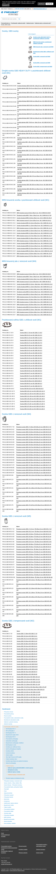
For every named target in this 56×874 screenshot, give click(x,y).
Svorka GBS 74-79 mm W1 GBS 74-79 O (31, 378)
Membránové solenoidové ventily (11, 720)
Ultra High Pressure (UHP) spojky (13, 757)
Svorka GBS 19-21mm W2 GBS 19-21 (27, 636)
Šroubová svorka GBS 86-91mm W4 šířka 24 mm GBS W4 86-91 (33, 470)
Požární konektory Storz (11, 759)
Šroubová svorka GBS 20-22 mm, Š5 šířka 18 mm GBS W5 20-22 (33, 531)
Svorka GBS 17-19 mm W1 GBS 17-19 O (31, 332)
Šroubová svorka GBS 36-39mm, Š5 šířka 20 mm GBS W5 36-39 (33, 544)
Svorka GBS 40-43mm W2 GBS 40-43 (27, 654)
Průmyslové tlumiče (8, 797)
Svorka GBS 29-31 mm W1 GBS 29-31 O (31, 350)
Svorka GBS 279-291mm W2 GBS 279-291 (28, 702)
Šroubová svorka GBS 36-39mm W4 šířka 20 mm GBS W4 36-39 (33, 442)
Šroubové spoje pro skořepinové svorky (15, 778)
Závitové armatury (40, 849)
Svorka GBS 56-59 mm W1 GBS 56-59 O (31, 368)
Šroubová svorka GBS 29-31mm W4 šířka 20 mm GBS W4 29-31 (33, 437)
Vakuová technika (8, 793)
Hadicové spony (10, 765)
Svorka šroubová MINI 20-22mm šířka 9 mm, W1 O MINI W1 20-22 (34, 248)
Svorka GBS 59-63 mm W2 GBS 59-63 (27, 664)
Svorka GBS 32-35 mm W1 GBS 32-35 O (31, 353)
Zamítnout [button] (41, 3)
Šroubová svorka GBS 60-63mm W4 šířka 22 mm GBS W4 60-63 (33, 457)
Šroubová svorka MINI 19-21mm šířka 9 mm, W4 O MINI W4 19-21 (34, 307)
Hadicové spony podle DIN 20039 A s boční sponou (20, 767)
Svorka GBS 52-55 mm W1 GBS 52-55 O (31, 365)
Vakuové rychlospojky (11, 763)
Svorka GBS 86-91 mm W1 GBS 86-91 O (31, 383)
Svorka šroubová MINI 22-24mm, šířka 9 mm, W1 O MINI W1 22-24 (35, 251)
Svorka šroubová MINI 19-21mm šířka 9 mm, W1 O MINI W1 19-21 (34, 246)
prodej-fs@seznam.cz (6, 864)
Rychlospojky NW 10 (10, 736)
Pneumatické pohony (9, 713)
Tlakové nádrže (7, 807)
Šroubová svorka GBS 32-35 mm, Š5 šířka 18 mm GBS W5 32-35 (33, 541)
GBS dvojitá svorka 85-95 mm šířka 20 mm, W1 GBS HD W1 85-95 (35, 131)
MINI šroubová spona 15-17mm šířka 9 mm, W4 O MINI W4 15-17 (34, 297)
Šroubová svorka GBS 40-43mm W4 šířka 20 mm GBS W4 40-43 (33, 444)
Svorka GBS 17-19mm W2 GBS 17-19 (27, 633)
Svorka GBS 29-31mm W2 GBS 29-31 (27, 646)
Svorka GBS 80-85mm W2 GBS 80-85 (27, 674)
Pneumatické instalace (9, 809)
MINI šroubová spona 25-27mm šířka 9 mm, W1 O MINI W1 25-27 (34, 256)
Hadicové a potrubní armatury (11, 722)
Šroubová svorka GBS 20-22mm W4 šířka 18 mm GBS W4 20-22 (33, 429)
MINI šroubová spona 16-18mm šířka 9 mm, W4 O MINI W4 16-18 (34, 299)
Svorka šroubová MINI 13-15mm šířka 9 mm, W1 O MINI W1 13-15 (34, 230)
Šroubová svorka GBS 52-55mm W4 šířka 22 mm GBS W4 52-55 (33, 452)
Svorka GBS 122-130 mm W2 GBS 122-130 (28, 682)
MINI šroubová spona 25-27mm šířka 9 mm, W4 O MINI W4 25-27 (34, 314)
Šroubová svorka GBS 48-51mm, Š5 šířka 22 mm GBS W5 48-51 (33, 552)
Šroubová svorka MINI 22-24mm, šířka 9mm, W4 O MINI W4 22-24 (34, 309)
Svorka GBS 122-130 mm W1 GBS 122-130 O (32, 393)
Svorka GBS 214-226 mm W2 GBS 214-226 (28, 692)
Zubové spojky (9, 755)
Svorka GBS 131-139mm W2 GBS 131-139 (28, 684)
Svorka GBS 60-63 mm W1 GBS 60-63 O (31, 370)
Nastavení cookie (5, 870)
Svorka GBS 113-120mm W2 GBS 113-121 (28, 679)
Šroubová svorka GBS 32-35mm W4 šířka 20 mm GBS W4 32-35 (33, 439)
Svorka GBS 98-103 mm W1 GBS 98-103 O (31, 388)
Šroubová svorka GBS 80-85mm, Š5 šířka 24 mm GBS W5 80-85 (33, 569)
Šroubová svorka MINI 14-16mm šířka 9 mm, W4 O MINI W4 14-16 (34, 294)
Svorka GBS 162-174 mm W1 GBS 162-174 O (32, 401)
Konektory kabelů (23, 849)
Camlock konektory (10, 753)
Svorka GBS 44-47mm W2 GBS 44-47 (27, 656)
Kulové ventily (39, 852)
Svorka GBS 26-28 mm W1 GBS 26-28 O (31, 345)
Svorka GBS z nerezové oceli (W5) (41, 62)
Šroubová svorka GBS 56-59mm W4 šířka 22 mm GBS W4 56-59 (33, 455)
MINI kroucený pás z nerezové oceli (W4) (43, 46)
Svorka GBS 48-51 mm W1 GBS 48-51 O (31, 363)
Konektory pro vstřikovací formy (13, 747)
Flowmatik (6, 789)
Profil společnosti (5, 834)
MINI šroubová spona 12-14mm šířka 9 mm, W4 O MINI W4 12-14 (34, 289)
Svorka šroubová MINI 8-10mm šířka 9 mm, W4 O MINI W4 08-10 (34, 279)
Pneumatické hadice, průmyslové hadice (13, 787)
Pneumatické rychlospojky (12, 738)
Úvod (2, 833)
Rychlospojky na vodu (11, 745)
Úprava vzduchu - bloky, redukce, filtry (13, 783)
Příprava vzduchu (23, 852)
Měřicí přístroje (7, 817)
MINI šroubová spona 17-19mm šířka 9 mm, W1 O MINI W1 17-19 (34, 240)
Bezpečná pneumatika (9, 819)
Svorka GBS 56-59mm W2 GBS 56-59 (27, 661)
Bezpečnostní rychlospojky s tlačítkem (15, 742)
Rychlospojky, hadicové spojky (11, 726)
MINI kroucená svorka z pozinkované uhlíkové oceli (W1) (42, 42)
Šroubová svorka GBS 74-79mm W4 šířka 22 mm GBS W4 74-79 (33, 465)
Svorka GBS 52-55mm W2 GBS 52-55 (27, 659)
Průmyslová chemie (8, 711)
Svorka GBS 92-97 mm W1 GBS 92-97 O (31, 386)
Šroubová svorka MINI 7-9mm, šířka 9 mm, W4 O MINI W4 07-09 (34, 276)
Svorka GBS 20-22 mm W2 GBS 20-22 (27, 638)
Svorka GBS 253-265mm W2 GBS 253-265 (28, 699)
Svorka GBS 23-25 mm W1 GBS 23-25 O (31, 340)
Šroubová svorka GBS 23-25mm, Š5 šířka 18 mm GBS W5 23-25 (33, 534)
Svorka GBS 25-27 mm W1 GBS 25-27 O (31, 343)
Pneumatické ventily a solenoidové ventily (13, 718)
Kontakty (3, 836)
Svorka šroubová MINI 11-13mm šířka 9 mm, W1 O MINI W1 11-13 (34, 225)
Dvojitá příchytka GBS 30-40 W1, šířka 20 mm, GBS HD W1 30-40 (35, 85)
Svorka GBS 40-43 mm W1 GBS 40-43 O (31, 358)
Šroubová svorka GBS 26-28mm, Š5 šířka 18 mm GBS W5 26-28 (33, 536)
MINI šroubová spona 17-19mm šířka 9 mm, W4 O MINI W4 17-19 (34, 302)
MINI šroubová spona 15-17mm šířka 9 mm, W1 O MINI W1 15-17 (34, 235)
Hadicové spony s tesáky (14, 772)
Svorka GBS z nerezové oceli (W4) (41, 56)
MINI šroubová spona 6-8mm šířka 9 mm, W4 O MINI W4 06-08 (34, 274)
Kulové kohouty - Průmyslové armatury (13, 785)
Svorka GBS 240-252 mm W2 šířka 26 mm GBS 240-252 (32, 697)
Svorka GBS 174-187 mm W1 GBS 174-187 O (32, 404)
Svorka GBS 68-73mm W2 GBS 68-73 (27, 671)
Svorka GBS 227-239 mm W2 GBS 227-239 (28, 694)
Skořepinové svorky (13, 769)
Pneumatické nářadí (8, 811)
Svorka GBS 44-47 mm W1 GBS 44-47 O (31, 360)
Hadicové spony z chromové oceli (16, 774)
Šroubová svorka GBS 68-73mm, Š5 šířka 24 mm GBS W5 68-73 (33, 564)
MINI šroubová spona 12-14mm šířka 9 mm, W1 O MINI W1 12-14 (34, 228)
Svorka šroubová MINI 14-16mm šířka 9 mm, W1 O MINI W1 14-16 (34, 233)
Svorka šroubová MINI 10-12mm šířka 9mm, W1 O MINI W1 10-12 (34, 223)
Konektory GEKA (10, 751)
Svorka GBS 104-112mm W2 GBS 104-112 (28, 677)
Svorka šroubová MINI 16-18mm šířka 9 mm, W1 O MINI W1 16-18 (34, 238)
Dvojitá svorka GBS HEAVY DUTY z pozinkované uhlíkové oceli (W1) (42, 37)
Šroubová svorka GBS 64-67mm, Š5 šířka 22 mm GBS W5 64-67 (33, 562)
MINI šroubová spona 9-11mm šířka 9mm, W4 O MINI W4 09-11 (34, 281)
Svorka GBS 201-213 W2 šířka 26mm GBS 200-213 (30, 689)
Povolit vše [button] (49, 3)
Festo (5, 791)
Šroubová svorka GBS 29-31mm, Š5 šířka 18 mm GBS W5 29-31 (33, 539)
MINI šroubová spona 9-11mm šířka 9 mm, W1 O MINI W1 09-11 (34, 220)
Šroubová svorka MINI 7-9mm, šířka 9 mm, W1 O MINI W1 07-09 (34, 215)
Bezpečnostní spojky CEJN (12, 734)
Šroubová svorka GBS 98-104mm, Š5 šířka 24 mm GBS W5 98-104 (34, 577)
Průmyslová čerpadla (9, 815)
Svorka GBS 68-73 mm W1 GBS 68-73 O (31, 376)
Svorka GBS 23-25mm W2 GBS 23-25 (27, 641)
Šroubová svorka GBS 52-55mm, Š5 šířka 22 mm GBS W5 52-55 (33, 554)
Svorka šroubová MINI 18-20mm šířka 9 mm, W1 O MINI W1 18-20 (34, 243)
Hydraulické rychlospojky (11, 740)
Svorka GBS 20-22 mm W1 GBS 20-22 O (31, 335)
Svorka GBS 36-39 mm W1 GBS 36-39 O (31, 355)
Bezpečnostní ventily (9, 805)
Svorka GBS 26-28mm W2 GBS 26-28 (27, 643)
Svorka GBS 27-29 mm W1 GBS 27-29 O (31, 348)
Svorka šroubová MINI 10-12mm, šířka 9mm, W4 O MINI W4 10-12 (34, 284)
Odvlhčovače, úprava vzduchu (11, 803)
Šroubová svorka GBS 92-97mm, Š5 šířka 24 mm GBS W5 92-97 (33, 574)
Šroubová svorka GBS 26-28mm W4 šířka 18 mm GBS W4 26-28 (33, 434)
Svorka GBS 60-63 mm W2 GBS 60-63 (27, 666)
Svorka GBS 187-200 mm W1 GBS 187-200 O (32, 406)
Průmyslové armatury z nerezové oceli (13, 781)
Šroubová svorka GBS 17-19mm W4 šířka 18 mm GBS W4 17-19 (33, 427)
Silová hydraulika (8, 821)
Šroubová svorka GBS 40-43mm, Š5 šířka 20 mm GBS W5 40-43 (33, 546)
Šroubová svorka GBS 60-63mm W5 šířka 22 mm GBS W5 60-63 (33, 559)
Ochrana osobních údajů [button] (27, 3)
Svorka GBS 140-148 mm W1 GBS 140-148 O (32, 398)
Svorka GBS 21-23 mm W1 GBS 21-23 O (31, 337)
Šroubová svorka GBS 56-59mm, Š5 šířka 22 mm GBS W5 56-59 (33, 557)
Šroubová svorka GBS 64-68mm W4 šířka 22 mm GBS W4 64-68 (33, 460)
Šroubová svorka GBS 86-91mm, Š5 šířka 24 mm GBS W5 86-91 (33, 572)
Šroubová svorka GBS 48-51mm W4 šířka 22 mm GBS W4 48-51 (33, 449)
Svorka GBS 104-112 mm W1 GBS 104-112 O (32, 391)
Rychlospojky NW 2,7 (11, 728)
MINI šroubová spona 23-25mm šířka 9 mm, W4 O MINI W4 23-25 (34, 312)
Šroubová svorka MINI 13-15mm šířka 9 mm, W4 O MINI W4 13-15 (34, 292)
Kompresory (7, 801)
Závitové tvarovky (8, 724)
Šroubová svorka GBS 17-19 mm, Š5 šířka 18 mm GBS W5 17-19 (33, 529)
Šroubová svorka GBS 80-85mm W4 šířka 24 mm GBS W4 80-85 (33, 467)
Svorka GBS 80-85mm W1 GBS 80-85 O (31, 381)
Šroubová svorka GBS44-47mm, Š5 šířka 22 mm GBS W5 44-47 (33, 549)
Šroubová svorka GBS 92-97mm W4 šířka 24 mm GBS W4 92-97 (33, 472)
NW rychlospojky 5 (10, 730)
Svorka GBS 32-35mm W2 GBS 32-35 (27, 649)
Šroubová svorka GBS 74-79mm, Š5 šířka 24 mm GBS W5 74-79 (33, 567)
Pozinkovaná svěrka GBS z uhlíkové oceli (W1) (43, 52)
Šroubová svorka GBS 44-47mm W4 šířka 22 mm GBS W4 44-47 (33, 447)
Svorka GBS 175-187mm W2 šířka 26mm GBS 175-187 (31, 687)
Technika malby (7, 813)
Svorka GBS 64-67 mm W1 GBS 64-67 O (31, 373)
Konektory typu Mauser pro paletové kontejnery (17, 761)
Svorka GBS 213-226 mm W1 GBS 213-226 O (32, 409)
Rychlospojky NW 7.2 (11, 732)
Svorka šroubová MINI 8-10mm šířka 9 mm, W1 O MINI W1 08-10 (34, 218)
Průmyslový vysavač (8, 795)
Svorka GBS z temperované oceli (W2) (42, 66)
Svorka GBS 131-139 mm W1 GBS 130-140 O (32, 396)
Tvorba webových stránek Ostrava (17, 870)
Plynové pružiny (7, 715)
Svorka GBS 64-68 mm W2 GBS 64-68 (27, 669)
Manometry (6, 799)
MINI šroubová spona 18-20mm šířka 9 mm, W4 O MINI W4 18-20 (34, 304)
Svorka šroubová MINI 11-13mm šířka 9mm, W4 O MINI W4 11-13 (34, 286)
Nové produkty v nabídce (10, 823)
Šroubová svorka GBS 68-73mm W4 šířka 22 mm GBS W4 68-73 (33, 462)
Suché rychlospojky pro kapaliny (13, 749)
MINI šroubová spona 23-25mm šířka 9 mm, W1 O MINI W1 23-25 (34, 253)
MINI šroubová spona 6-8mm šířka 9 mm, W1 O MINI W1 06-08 (34, 213)
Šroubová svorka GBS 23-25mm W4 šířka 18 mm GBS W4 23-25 (33, 432)
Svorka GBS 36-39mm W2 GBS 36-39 (27, 651)
